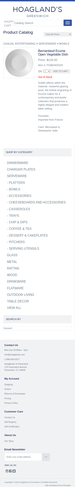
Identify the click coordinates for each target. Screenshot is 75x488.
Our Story (9, 441)
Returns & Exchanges (14, 393)
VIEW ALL (14, 308)
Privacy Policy (11, 403)
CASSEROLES (19, 209)
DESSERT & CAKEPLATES (28, 235)
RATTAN (13, 268)
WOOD (12, 275)
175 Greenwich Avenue (15, 367)
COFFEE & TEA (20, 228)
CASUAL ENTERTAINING (19, 43)
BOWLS (64, 43)
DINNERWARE (17, 163)
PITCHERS (17, 242)
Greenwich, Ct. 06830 (14, 370)
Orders (7, 389)
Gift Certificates (11, 426)
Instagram (7, 472)
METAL (12, 262)
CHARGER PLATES (21, 169)
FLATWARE (15, 288)
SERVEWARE (47, 43)
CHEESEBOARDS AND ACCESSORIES (37, 202)
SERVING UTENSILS (24, 248)
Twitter (14, 472)
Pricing (7, 398)
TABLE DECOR (18, 301)
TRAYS (14, 215)
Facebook (10, 472)
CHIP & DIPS (18, 222)
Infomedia (67, 485)
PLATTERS (17, 182)
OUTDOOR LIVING (20, 294)
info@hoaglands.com (14, 354)
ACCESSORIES (20, 196)
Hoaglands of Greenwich (16, 364)
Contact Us (9, 417)
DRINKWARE (16, 281)
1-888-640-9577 (12, 359)
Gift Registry (10, 422)
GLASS (12, 255)
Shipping (8, 384)
